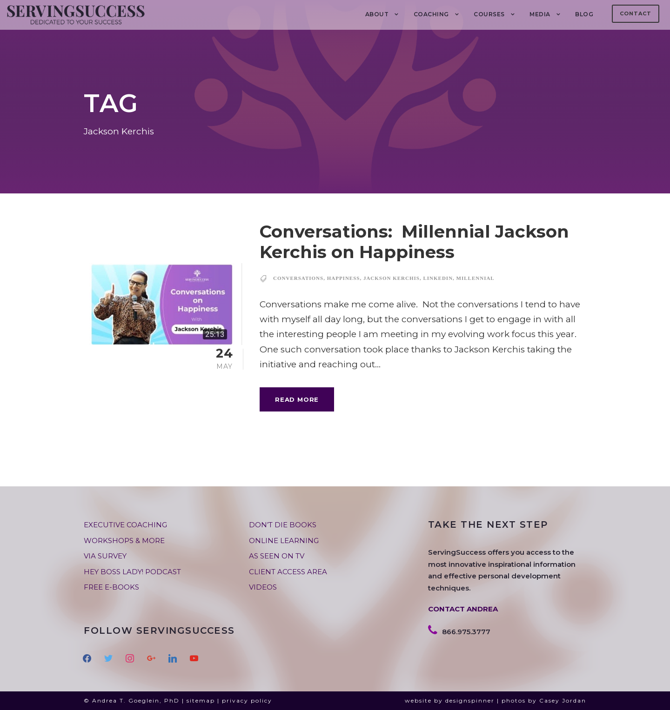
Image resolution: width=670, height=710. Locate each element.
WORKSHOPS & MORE (124, 540)
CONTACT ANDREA (463, 608)
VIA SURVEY (105, 555)
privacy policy (247, 700)
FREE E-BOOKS (111, 587)
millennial (475, 278)
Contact (635, 13)
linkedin (438, 278)
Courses (489, 14)
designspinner (470, 700)
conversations (298, 278)
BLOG (584, 14)
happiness (343, 278)
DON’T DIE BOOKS (282, 524)
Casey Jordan (562, 700)
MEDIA (539, 14)
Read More (297, 399)
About (377, 14)
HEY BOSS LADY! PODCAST (132, 571)
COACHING (431, 14)
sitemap (201, 700)
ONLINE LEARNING (284, 540)
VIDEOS (263, 587)
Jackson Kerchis (391, 278)
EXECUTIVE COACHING (125, 524)
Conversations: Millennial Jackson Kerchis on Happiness (414, 241)
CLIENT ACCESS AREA (288, 571)
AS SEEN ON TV (276, 555)
